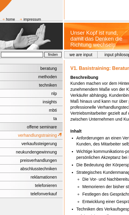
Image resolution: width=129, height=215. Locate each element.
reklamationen (44, 177)
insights (50, 101)
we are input (80, 54)
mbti (53, 110)
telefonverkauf (44, 193)
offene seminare (42, 127)
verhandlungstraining (37, 135)
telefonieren (46, 185)
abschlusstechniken (38, 168)
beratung (48, 68)
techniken (48, 85)
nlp (54, 93)
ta (55, 118)
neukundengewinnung (36, 152)
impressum (32, 19)
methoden (47, 76)
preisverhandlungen (38, 160)
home (10, 19)
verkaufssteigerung (39, 143)
